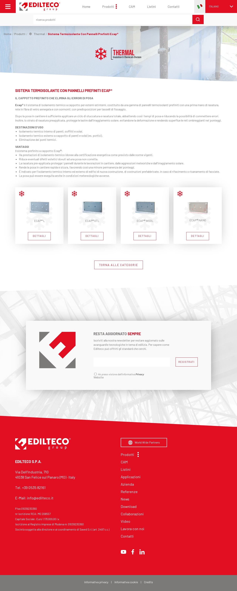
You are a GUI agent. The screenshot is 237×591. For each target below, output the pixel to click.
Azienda (127, 484)
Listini (151, 6)
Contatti (173, 6)
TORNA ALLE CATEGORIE (118, 265)
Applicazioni (131, 477)
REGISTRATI (186, 361)
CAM (132, 6)
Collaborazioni (132, 514)
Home (86, 6)
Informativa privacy (96, 582)
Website (99, 377)
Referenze (129, 491)
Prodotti (109, 6)
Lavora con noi (132, 529)
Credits (148, 582)
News (125, 499)
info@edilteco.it (40, 498)
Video (125, 521)
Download (129, 506)
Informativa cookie (126, 582)
